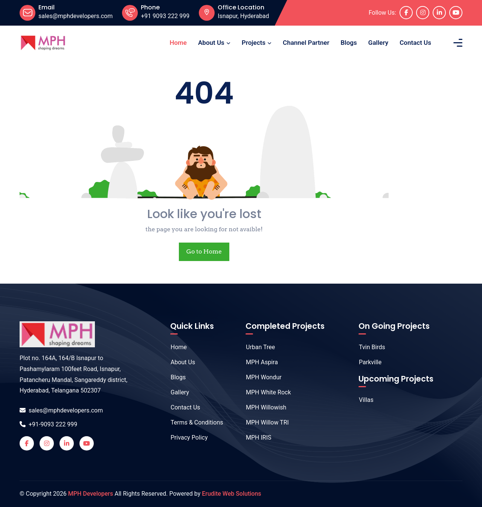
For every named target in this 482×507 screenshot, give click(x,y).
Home (178, 42)
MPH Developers (90, 493)
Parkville (366, 362)
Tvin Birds (368, 347)
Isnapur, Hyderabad (243, 16)
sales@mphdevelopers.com (61, 410)
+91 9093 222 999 (165, 16)
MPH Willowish (262, 407)
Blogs (349, 42)
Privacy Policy (185, 437)
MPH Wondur (260, 377)
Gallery (378, 42)
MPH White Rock (264, 392)
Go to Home (204, 251)
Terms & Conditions (193, 422)
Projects (253, 42)
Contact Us (415, 42)
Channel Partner (306, 42)
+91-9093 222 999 (48, 424)
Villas (362, 399)
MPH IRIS (255, 437)
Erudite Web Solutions (231, 493)
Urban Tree (256, 347)
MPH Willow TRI (263, 422)
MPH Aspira (258, 362)
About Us (211, 42)
